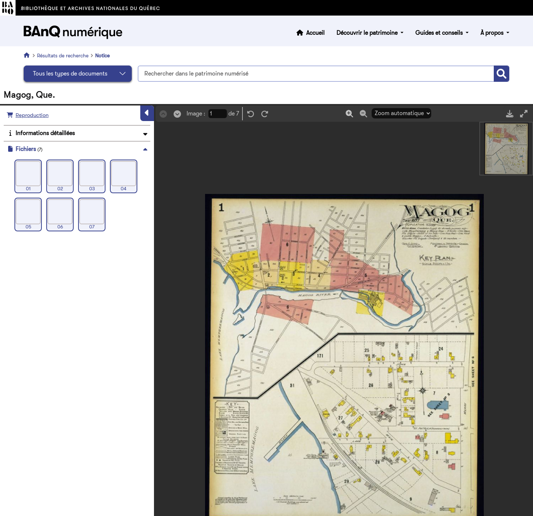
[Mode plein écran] (523, 113)
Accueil (315, 33)
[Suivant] (177, 113)
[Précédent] (163, 113)
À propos (492, 33)
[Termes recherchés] (316, 74)
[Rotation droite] (264, 113)
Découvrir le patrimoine (367, 33)
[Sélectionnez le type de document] (78, 74)
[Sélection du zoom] (401, 113)
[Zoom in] (349, 113)
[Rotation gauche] (250, 113)
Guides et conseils (439, 33)
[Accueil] (28, 55)
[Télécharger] (509, 113)
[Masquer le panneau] (147, 113)
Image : (196, 113)
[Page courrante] (217, 113)
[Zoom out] (363, 113)
